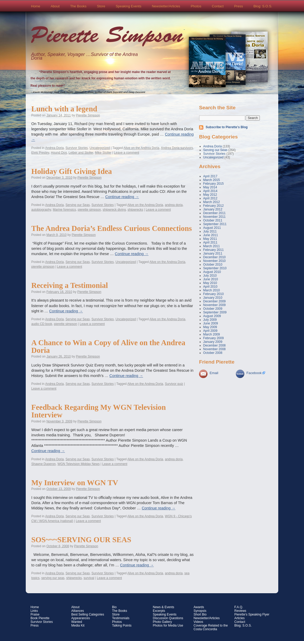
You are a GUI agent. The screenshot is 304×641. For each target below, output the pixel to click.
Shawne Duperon (43, 464)
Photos (196, 6)
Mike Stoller (103, 152)
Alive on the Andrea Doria (141, 148)
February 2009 (213, 338)
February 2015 (213, 183)
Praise (35, 614)
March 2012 (211, 202)
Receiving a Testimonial (69, 285)
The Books (78, 6)
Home (35, 6)
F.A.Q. (238, 607)
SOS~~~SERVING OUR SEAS (81, 539)
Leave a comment (126, 152)
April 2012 (210, 198)
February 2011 (213, 250)
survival (89, 578)
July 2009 (210, 320)
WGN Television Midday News (78, 464)
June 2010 (210, 279)
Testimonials (120, 618)
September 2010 (215, 268)
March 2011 (211, 246)
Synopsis (200, 611)
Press (238, 6)
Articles (239, 618)
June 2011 (210, 235)
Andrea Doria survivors (177, 148)
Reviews (240, 611)
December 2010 (214, 257)
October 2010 (212, 264)
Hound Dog (59, 152)
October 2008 (212, 353)
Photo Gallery (162, 622)
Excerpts (159, 611)
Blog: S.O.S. (263, 6)
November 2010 (214, 261)
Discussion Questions (168, 618)
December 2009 (214, 301)
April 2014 (210, 191)
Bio (114, 607)
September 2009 (215, 312)
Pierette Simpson (107, 37)
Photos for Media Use (168, 625)
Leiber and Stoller (81, 152)
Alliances (77, 611)
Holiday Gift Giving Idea (71, 171)
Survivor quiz (174, 384)
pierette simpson (89, 209)
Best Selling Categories (87, 614)
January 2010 (212, 297)
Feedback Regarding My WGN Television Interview (98, 411)
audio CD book (41, 324)
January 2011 (212, 253)
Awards (199, 607)
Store (101, 6)
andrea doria (174, 205)
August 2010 (212, 272)
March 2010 (211, 290)
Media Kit (77, 625)
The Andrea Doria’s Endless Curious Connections (111, 228)
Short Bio (200, 614)
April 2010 (210, 286)
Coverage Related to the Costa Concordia (211, 627)
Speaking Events (128, 6)
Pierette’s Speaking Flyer (251, 614)
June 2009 (210, 323)
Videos (198, 622)
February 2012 (213, 206)
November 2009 (214, 305)
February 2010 (213, 294)
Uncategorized (99, 148)
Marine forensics (64, 209)
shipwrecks (135, 209)
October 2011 (212, 220)
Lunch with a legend (64, 109)
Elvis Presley (40, 152)
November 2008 (214, 349)
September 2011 (215, 224)
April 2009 (210, 331)
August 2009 (212, 316)
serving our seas (52, 578)
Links (34, 611)
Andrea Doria (54, 148)
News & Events (163, 607)
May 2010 (210, 283)
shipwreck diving (114, 209)
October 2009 (212, 309)
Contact (218, 6)
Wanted (76, 622)
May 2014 (210, 187)
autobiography (41, 209)
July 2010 (210, 275)
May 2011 (210, 239)
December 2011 (214, 213)
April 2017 (210, 176)
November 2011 (214, 217)
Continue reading (122, 197)
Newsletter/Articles (166, 6)
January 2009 (212, 342)
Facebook (254, 373)
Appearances (80, 618)
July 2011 (210, 231)
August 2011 (212, 228)
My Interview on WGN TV (74, 482)
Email (214, 373)
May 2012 (210, 195)
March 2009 (211, 334)
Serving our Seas (77, 205)
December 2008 (214, 345)
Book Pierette (40, 618)
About (55, 6)
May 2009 (210, 327)
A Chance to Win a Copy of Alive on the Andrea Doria (108, 346)
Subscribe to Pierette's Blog (227, 127)
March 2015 (211, 180)
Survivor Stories (76, 148)
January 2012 (212, 209)
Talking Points (121, 625)
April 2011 (210, 242)
